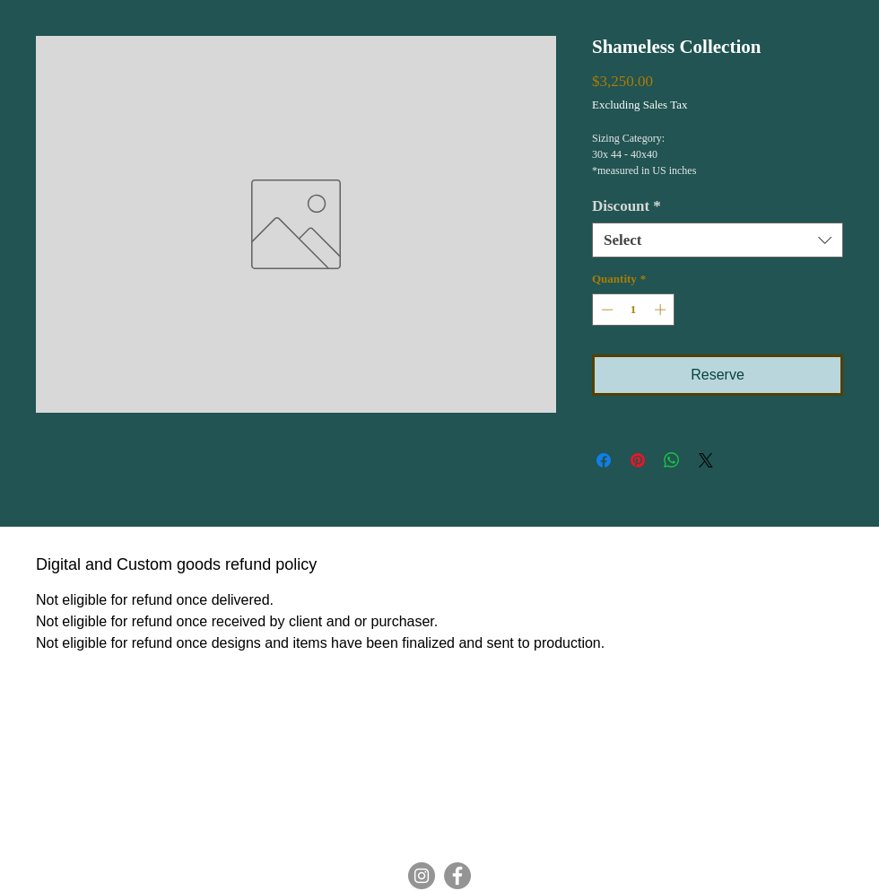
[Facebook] (457, 875)
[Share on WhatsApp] (672, 460)
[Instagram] (421, 875)
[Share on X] (706, 460)
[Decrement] (605, 309)
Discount (626, 205)
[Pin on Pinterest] (637, 460)
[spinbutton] (633, 309)
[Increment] (662, 309)
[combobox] (717, 240)
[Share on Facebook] (603, 460)
